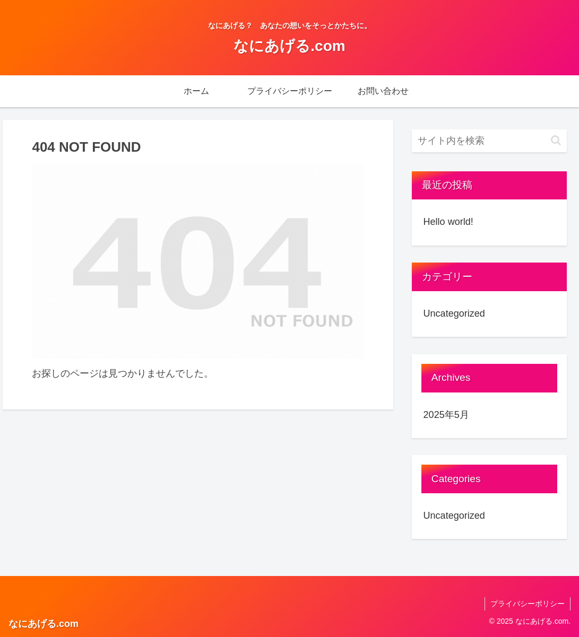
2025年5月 (446, 414)
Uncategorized (454, 313)
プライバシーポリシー (527, 603)
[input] (489, 140)
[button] (556, 140)
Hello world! (448, 221)
